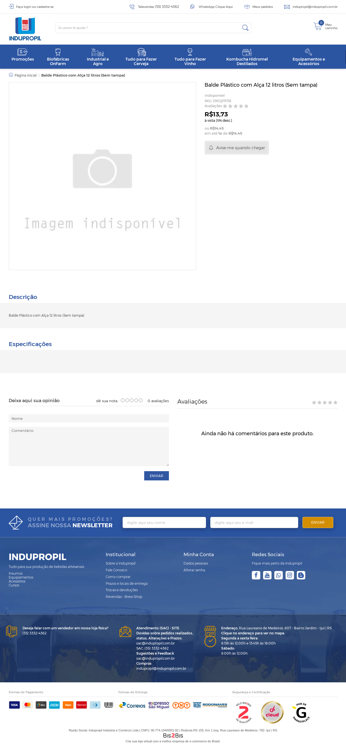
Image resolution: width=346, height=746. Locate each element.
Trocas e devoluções (122, 589)
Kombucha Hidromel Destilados (247, 57)
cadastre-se (45, 7)
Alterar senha (194, 569)
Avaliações (213, 106)
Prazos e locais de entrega (127, 583)
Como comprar (118, 576)
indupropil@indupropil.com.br (315, 7)
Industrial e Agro (98, 57)
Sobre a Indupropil (120, 562)
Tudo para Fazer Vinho (190, 57)
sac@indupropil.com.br (155, 642)
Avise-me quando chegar (240, 147)
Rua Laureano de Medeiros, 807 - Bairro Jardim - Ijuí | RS (276, 627)
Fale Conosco (116, 569)
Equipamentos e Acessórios (309, 57)
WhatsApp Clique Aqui (216, 7)
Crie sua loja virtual (139, 740)
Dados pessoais (196, 562)
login (27, 7)
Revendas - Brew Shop (124, 596)
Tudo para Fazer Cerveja (141, 57)
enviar (156, 475)
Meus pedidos (262, 7)
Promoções (23, 55)
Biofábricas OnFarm (58, 57)
